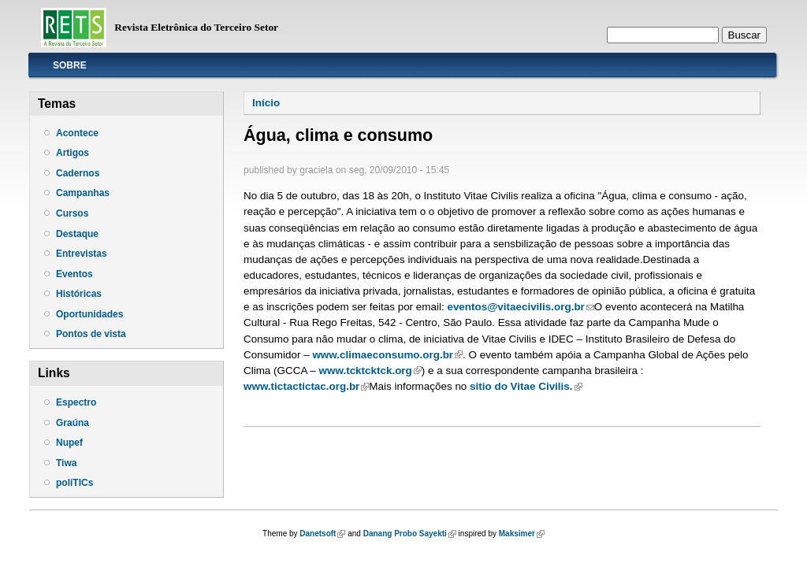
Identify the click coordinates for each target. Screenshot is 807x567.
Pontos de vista (91, 333)
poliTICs (74, 482)
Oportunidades (89, 314)
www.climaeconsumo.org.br (387, 355)
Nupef (69, 442)
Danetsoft (322, 533)
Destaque (77, 233)
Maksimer (522, 533)
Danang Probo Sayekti (409, 533)
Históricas (79, 293)
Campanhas (83, 192)
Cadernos (77, 173)
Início (266, 103)
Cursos (72, 213)
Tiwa (66, 463)
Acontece (77, 133)
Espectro (76, 402)
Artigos (72, 152)
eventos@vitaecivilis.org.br (520, 307)
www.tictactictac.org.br (306, 386)
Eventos (74, 274)
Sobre (70, 65)
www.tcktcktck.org (370, 370)
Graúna (72, 422)
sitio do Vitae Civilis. (524, 386)
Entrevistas (81, 253)
